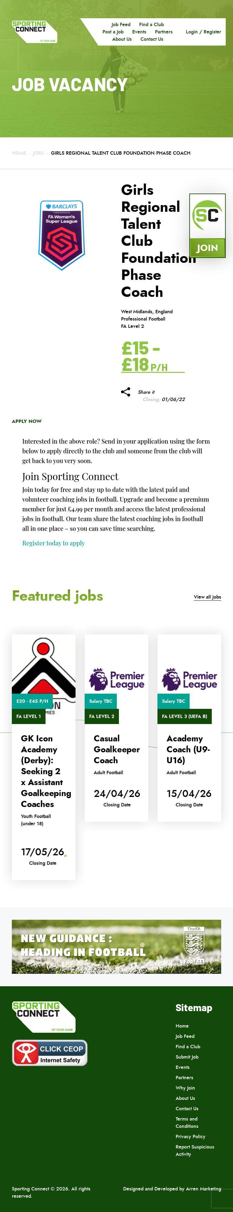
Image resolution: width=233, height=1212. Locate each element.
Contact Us (151, 39)
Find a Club (151, 24)
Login (192, 31)
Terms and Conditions (187, 1122)
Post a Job (113, 31)
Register (212, 31)
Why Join (185, 1087)
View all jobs (207, 596)
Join (207, 247)
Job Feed (121, 24)
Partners (164, 31)
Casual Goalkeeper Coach (117, 750)
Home (19, 152)
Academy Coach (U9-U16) (188, 750)
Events (139, 31)
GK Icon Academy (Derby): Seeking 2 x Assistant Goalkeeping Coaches (46, 771)
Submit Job (187, 1056)
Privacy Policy (190, 1136)
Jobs (38, 152)
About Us (122, 39)
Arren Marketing (203, 1188)
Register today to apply (53, 543)
